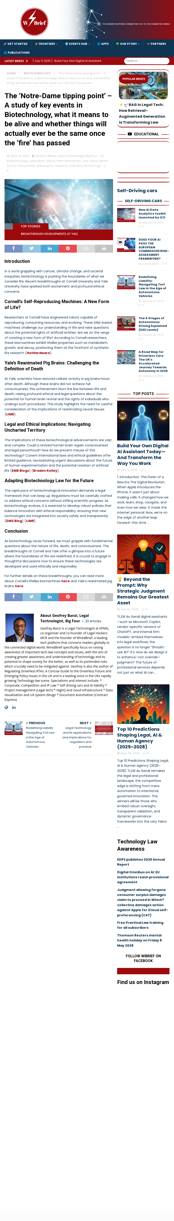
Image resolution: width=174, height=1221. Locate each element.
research (61, 166)
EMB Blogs (20, 470)
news (94, 161)
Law (85, 161)
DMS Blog (14, 521)
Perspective (26, 166)
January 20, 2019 (152, 301)
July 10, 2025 (129, 609)
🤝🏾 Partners (156, 44)
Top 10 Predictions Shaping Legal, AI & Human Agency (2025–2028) (139, 738)
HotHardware (38, 353)
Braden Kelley (45, 470)
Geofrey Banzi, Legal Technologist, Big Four (66, 156)
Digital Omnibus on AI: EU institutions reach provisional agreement (143, 877)
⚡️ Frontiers (45, 44)
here (65, 581)
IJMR (10, 414)
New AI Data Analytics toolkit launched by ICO (152, 214)
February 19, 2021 (152, 222)
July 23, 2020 (150, 264)
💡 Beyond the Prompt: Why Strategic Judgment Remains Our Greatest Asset (143, 591)
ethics (50, 161)
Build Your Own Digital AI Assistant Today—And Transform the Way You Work (143, 455)
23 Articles (93, 621)
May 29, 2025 (130, 753)
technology (92, 166)
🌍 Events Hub (76, 44)
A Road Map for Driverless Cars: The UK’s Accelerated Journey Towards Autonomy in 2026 (153, 361)
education (37, 161)
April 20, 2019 (19, 156)
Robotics (76, 166)
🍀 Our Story (126, 44)
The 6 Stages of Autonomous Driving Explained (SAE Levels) (153, 324)
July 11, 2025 (129, 470)
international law (69, 161)
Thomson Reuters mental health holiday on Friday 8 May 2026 (139, 940)
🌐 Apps (103, 44)
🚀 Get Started (15, 44)
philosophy (45, 166)
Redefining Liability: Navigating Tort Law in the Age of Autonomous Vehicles (152, 286)
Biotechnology (17, 161)
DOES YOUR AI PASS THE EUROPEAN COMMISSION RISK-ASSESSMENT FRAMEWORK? (154, 249)
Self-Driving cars (143, 201)
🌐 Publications (17, 53)
